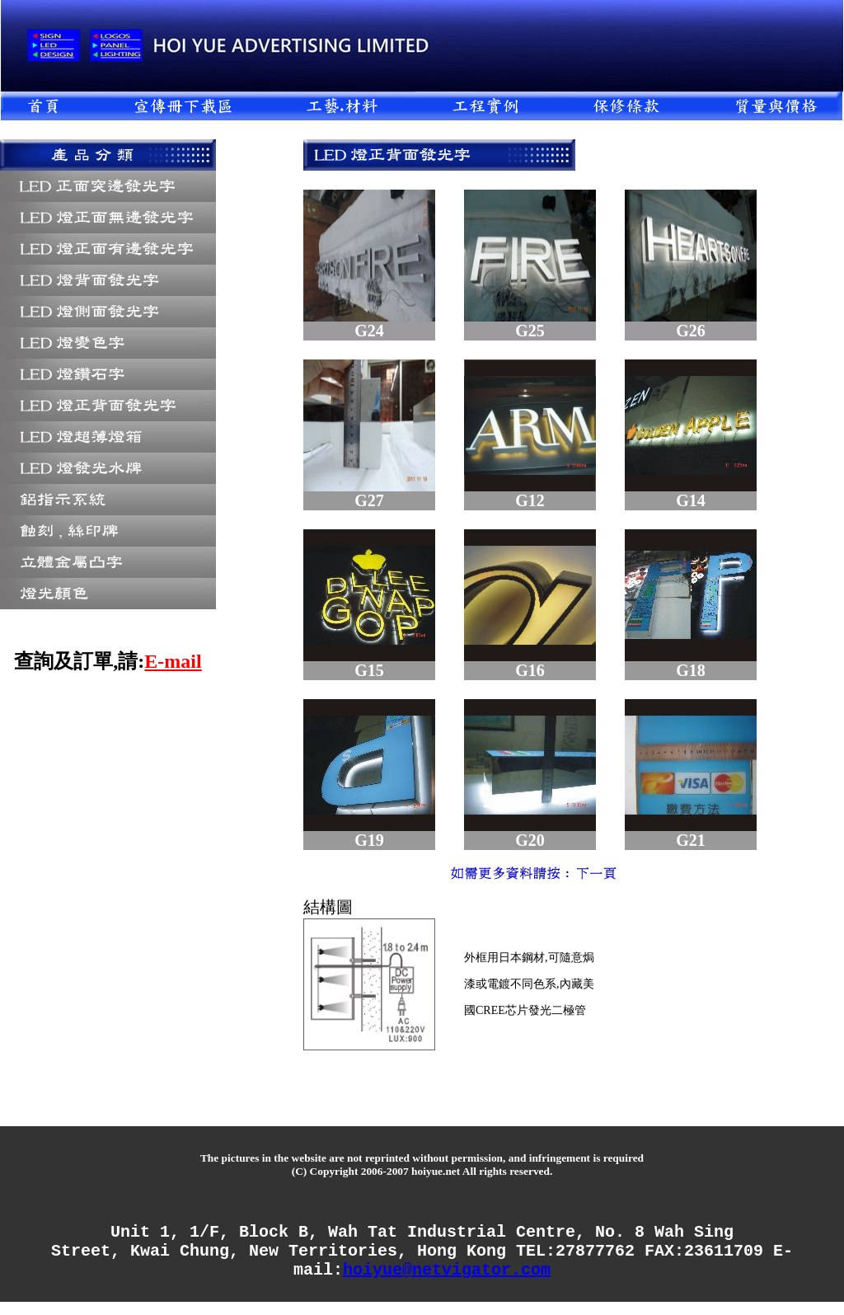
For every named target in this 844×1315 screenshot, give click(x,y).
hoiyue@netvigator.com (447, 1281)
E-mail (172, 661)
